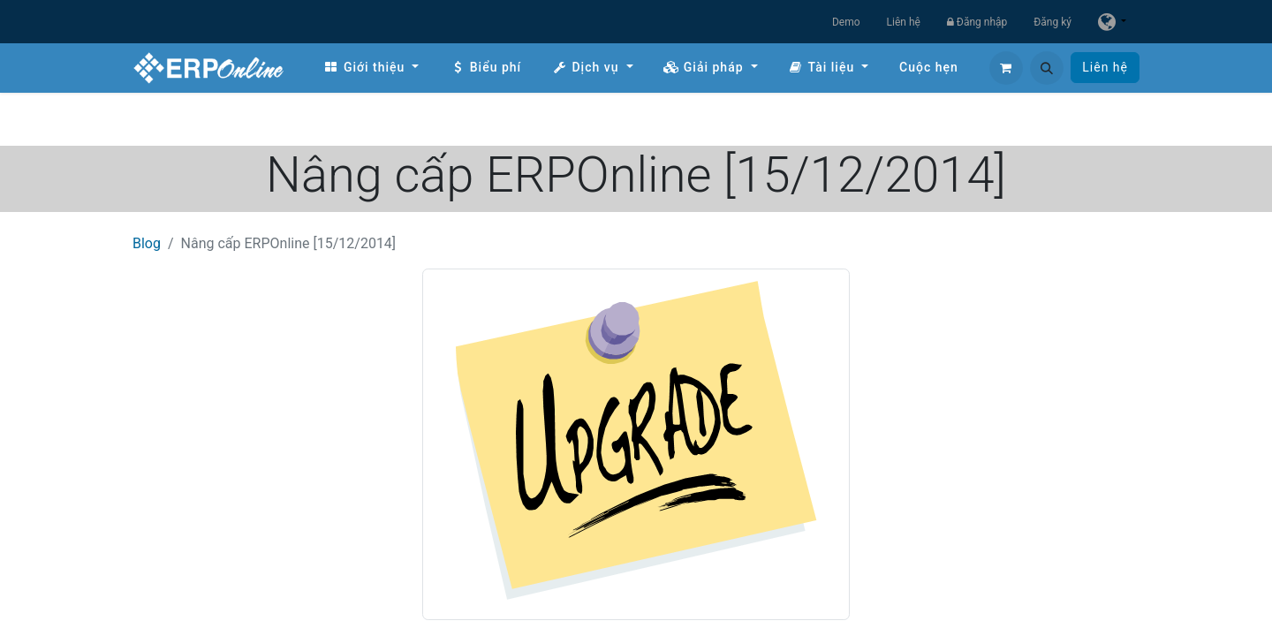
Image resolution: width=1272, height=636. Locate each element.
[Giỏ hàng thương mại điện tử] (1006, 68)
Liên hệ (903, 22)
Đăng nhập (977, 22)
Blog (146, 243)
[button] (1047, 68)
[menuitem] (371, 67)
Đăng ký (1052, 22)
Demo (846, 22)
